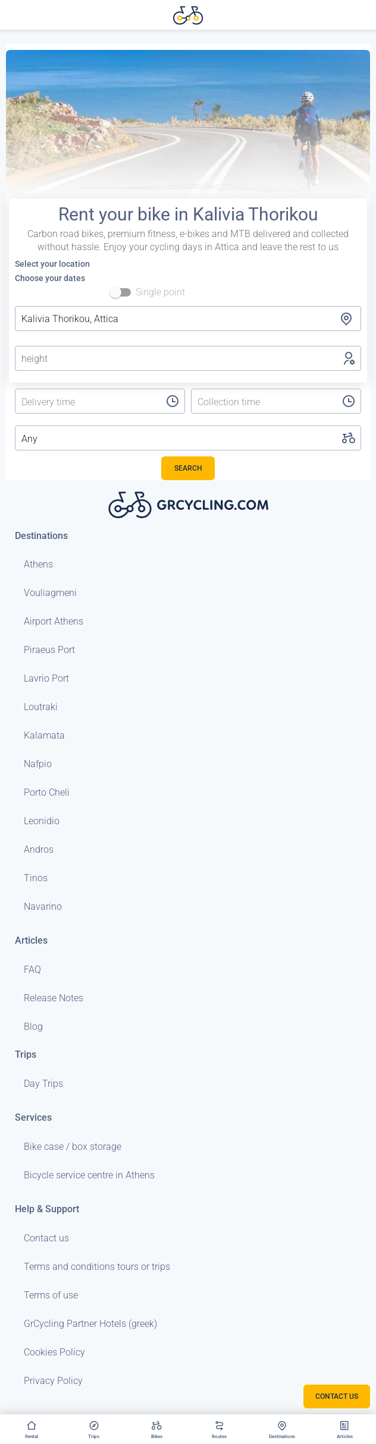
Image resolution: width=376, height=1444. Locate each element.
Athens (38, 564)
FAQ (32, 969)
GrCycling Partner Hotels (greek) (90, 1323)
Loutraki (41, 706)
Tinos (36, 878)
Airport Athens (53, 621)
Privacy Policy (53, 1380)
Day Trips (43, 1083)
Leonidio (41, 821)
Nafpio (38, 764)
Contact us (46, 1238)
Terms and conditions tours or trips (97, 1266)
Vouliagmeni (50, 592)
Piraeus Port (49, 649)
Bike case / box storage (72, 1146)
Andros (39, 849)
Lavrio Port (46, 678)
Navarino (43, 906)
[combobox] (188, 318)
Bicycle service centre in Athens (89, 1175)
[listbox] (80, 402)
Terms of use (51, 1295)
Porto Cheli (47, 792)
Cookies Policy (54, 1352)
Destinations (41, 535)
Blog (33, 1026)
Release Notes (53, 998)
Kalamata (44, 735)
